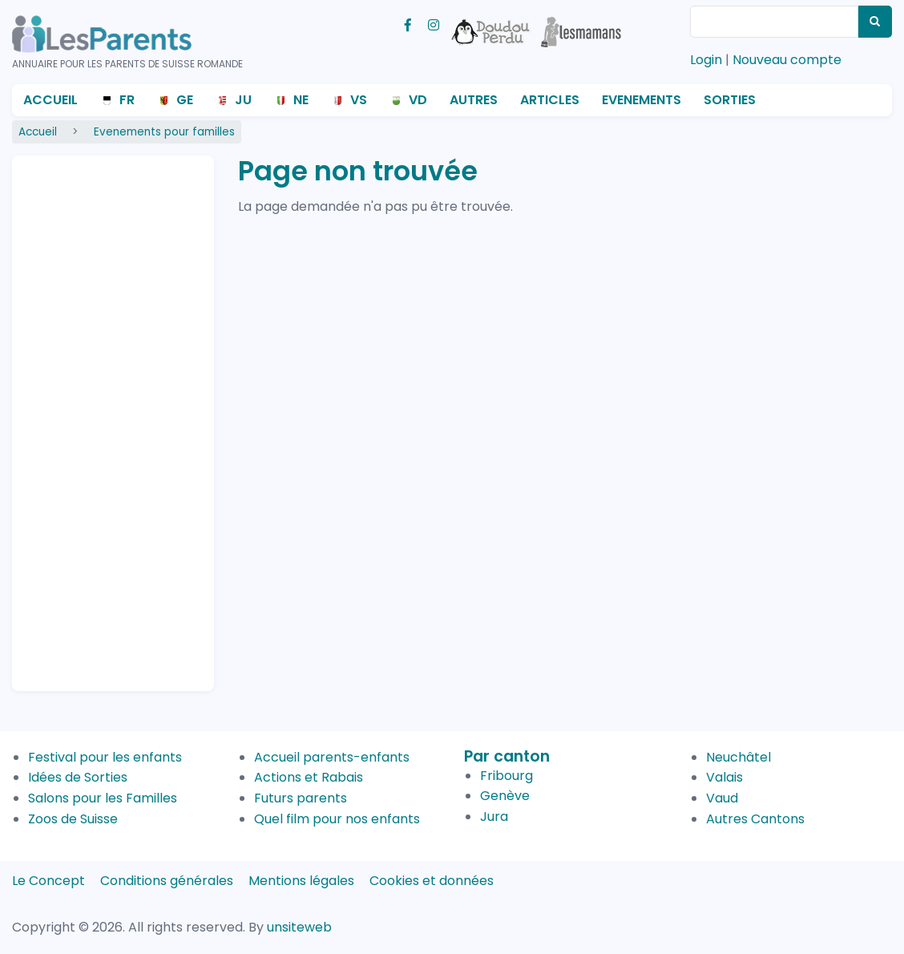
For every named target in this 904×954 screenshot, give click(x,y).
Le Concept (48, 880)
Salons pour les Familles (102, 798)
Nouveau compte (786, 60)
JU (243, 100)
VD (418, 100)
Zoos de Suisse (73, 819)
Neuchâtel (738, 757)
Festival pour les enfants (105, 757)
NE (301, 100)
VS (358, 100)
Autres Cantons (755, 819)
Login (706, 60)
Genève (505, 795)
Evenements (641, 100)
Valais (724, 777)
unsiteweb (299, 927)
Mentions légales (301, 880)
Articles (549, 100)
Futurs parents (300, 798)
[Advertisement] (88, 416)
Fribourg (506, 775)
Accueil (50, 100)
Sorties (730, 100)
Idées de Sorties (77, 777)
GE (184, 100)
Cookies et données (431, 880)
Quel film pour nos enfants (337, 819)
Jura (494, 816)
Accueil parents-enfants (332, 757)
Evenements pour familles (164, 131)
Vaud (722, 798)
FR (127, 100)
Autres (474, 100)
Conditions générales (166, 880)
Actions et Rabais (308, 777)
